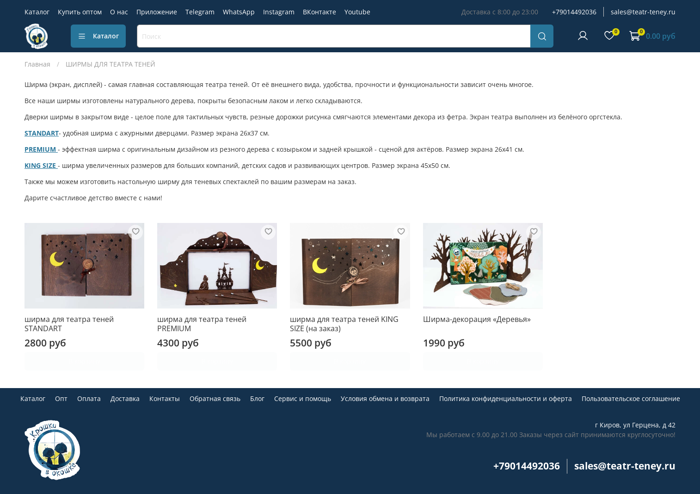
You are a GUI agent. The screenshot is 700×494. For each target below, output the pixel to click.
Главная (37, 64)
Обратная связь (215, 398)
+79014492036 (574, 11)
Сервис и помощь (302, 398)
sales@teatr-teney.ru (643, 11)
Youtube (357, 11)
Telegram (200, 11)
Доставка (125, 398)
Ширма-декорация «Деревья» (477, 319)
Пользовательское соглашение (631, 398)
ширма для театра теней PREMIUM (201, 323)
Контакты (164, 398)
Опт (61, 398)
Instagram (279, 11)
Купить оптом (80, 11)
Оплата (89, 398)
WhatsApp (239, 11)
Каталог (37, 11)
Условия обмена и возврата (385, 398)
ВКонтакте (319, 11)
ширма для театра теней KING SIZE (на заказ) (344, 323)
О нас (119, 11)
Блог (257, 398)
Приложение (156, 11)
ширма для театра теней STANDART (69, 323)
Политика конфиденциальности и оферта (505, 398)
